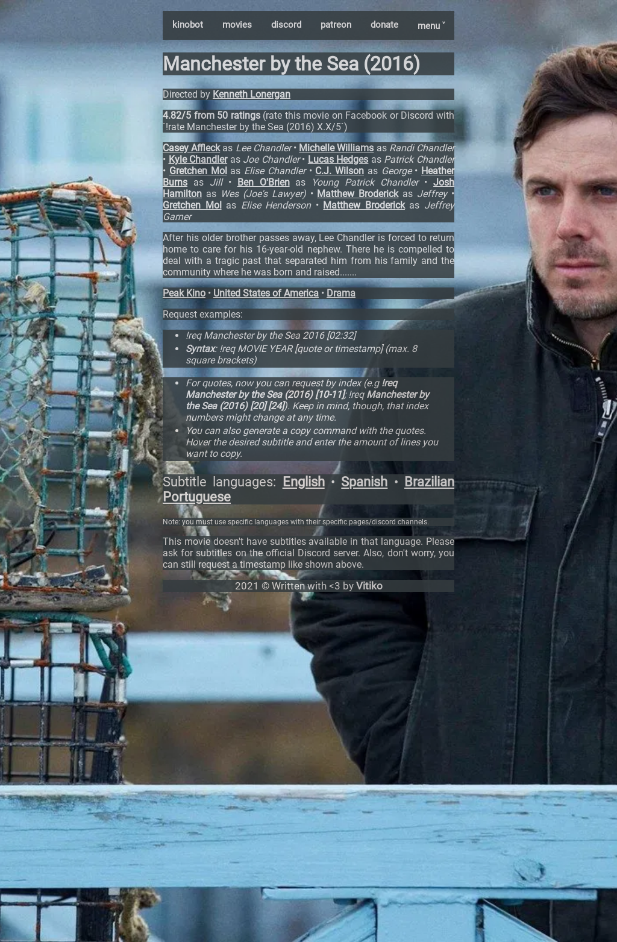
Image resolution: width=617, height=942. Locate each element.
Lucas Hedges (338, 159)
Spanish (364, 481)
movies (237, 24)
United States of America (266, 293)
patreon (336, 24)
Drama (341, 293)
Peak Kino (184, 293)
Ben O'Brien (263, 182)
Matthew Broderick (357, 193)
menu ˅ (431, 25)
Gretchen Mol (198, 171)
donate (384, 24)
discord (286, 24)
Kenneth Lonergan (251, 94)
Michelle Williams (336, 148)
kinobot (187, 24)
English (304, 481)
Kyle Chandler (198, 159)
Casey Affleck (191, 148)
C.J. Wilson (339, 171)
